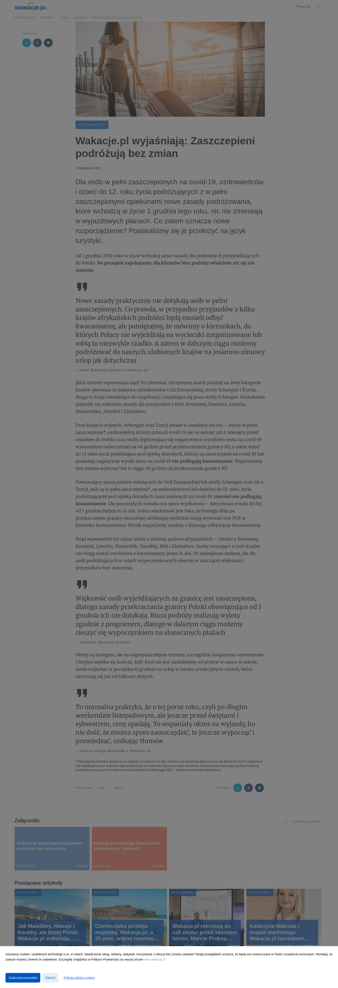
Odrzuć (50, 977)
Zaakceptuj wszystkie (22, 977)
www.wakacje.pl (155, 959)
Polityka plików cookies (79, 977)
